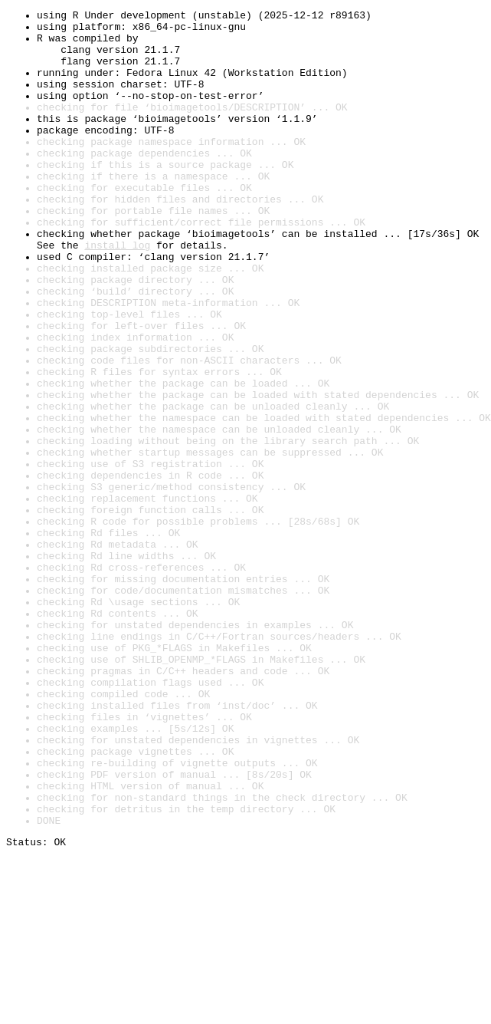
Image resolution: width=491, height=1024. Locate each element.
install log (117, 293)
